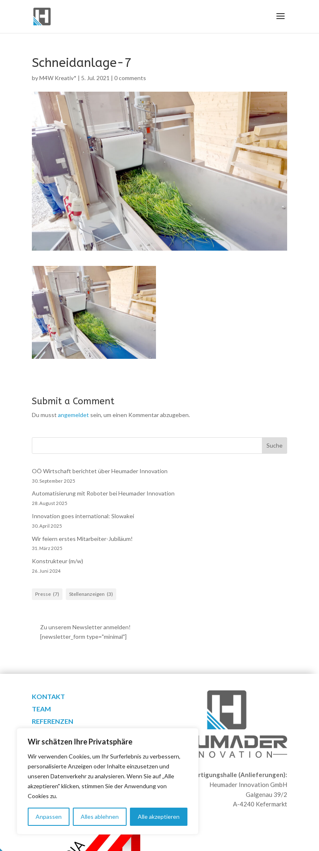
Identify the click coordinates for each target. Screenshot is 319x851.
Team (41, 709)
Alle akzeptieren (159, 816)
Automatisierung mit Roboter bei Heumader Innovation (103, 493)
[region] (108, 781)
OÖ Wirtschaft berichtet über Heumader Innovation (100, 470)
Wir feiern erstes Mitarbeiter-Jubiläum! (82, 538)
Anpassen (49, 816)
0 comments (130, 77)
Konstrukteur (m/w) (57, 560)
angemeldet (73, 414)
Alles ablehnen (100, 816)
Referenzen (52, 721)
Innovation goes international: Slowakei (83, 515)
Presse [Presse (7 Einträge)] (47, 594)
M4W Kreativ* (58, 77)
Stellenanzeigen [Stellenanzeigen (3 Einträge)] (91, 594)
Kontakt (48, 697)
